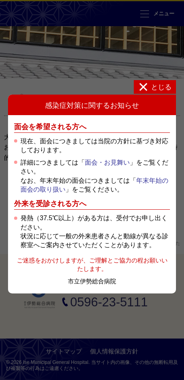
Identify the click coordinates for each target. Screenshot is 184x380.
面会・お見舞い (107, 162)
